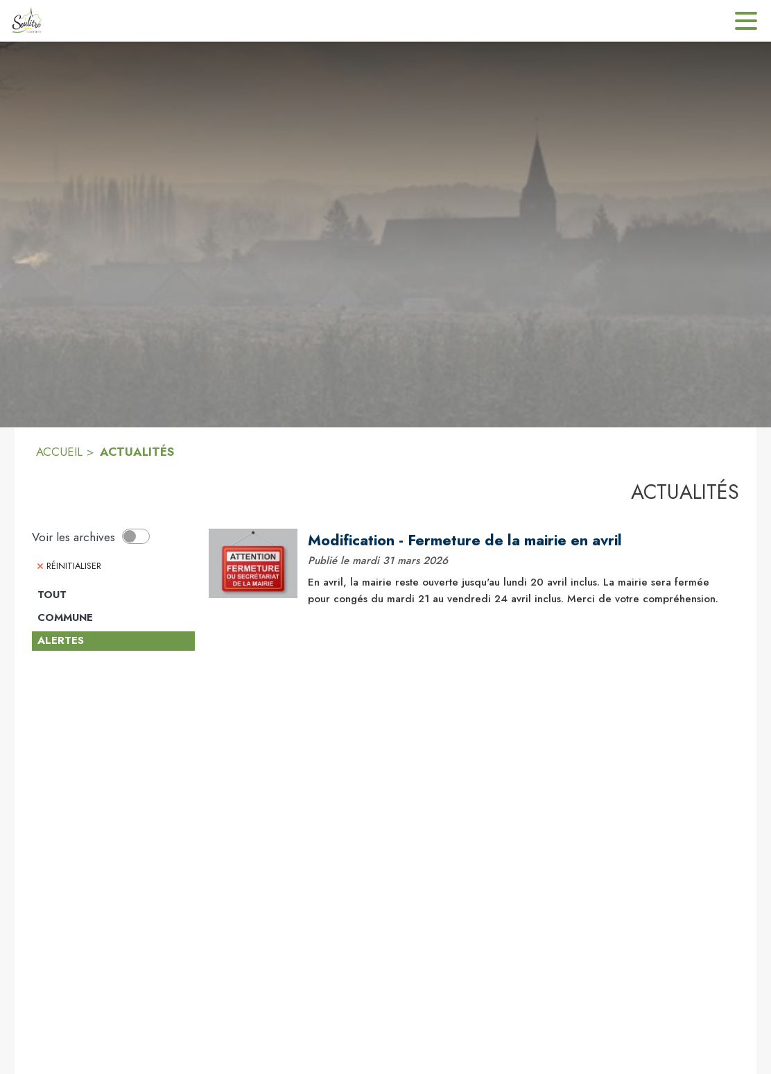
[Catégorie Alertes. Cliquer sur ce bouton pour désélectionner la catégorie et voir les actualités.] (113, 641)
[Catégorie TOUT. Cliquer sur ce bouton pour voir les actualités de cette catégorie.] (113, 595)
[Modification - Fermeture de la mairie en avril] (518, 540)
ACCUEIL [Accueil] (59, 451)
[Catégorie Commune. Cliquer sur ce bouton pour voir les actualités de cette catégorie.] (113, 618)
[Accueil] (26, 21)
